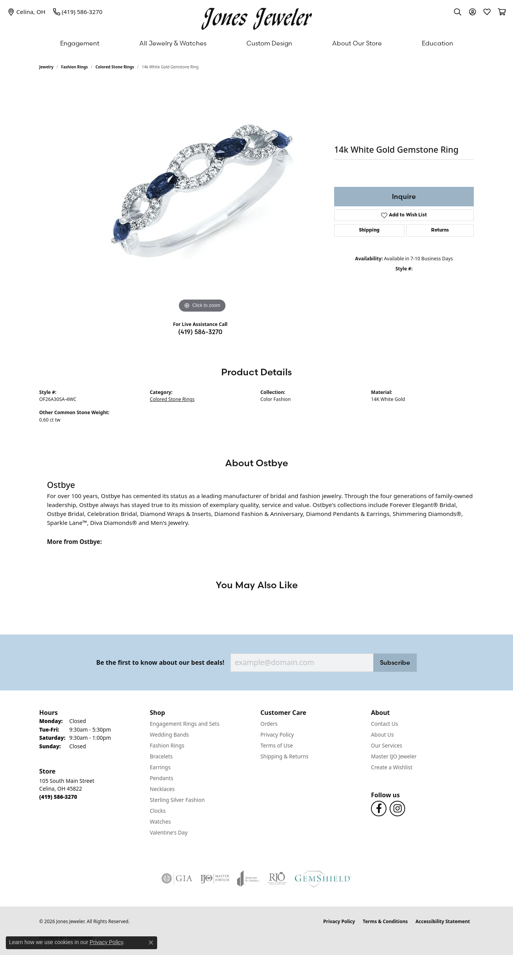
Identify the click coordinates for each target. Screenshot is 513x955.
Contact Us (384, 723)
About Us (382, 734)
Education (437, 43)
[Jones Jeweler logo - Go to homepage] (256, 17)
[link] (26, 11)
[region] (202, 198)
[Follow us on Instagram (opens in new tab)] (397, 808)
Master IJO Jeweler (394, 756)
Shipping (369, 230)
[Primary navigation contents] (256, 43)
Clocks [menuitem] (158, 810)
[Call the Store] (58, 796)
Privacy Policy (277, 734)
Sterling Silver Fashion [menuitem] (177, 799)
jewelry (46, 67)
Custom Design (269, 43)
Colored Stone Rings (114, 67)
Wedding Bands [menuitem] (169, 734)
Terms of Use (276, 745)
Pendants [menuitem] (161, 778)
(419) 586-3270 (200, 332)
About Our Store (357, 43)
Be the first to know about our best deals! (160, 662)
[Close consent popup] (151, 942)
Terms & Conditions (385, 921)
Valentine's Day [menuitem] (168, 832)
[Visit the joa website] (248, 878)
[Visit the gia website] (176, 878)
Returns (440, 230)
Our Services (386, 745)
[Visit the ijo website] (214, 878)
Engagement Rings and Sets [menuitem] (184, 723)
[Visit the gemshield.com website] (323, 878)
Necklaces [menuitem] (162, 789)
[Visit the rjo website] (277, 878)
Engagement (79, 43)
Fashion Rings (74, 67)
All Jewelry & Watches (172, 43)
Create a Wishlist (391, 767)
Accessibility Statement (443, 921)
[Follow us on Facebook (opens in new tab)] (378, 808)
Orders (268, 723)
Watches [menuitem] (160, 821)
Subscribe (395, 662)
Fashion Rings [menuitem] (167, 745)
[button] (457, 11)
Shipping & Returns (284, 756)
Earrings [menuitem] (160, 767)
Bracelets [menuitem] (161, 756)
